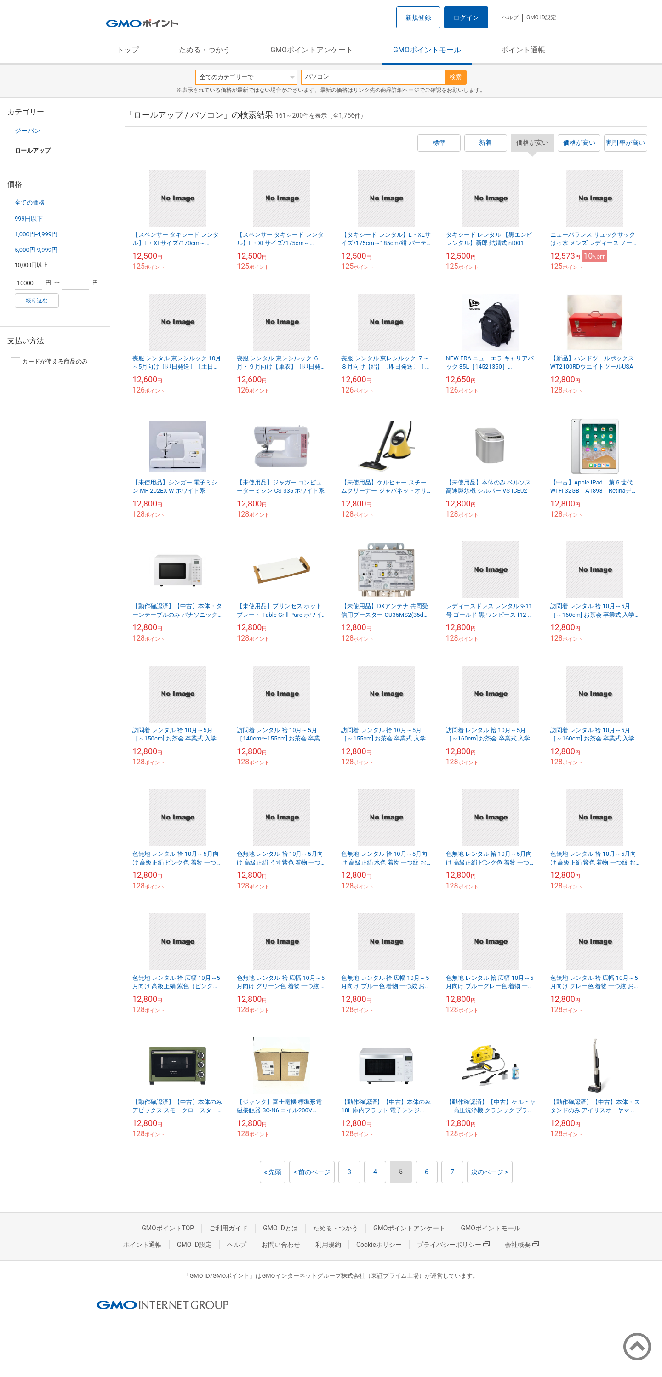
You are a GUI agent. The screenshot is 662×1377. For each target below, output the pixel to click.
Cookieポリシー (379, 1244)
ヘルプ (510, 17)
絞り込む (37, 300)
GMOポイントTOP (168, 1228)
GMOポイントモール (427, 50)
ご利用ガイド (228, 1228)
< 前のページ (312, 1172)
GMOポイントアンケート (311, 50)
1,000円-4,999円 (36, 234)
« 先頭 (272, 1172)
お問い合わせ (281, 1244)
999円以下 (29, 218)
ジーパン (27, 130)
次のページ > (489, 1172)
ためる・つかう (204, 50)
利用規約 (328, 1244)
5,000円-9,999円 (36, 249)
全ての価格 (30, 202)
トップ (128, 50)
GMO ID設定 (541, 17)
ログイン (466, 17)
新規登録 (418, 17)
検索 (456, 77)
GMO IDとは (280, 1228)
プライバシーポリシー (453, 1244)
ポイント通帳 (523, 50)
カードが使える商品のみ (49, 361)
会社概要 (522, 1244)
